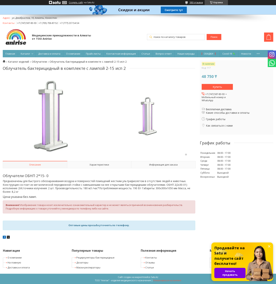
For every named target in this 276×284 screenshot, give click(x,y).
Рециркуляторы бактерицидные (95, 257)
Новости (246, 53)
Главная (10, 53)
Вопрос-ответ (164, 53)
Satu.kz (154, 277)
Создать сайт (76, 2)
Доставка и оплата (49, 53)
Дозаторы (82, 262)
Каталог (25, 53)
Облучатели (39, 61)
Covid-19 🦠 (228, 53)
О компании (73, 53)
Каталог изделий (18, 61)
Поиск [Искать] (214, 37)
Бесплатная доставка (218, 109)
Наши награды (186, 53)
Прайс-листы (93, 53)
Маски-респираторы (88, 267)
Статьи (145, 53)
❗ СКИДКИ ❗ (208, 53)
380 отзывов (196, 2)
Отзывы (150, 262)
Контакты (151, 257)
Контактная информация (121, 53)
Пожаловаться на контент (167, 280)
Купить (217, 87)
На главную (14, 262)
